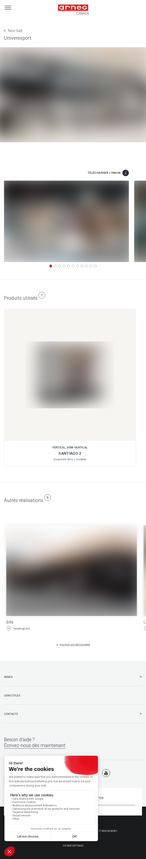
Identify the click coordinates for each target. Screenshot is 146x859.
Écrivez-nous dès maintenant (34, 745)
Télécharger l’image (104, 172)
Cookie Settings (73, 846)
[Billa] (71, 574)
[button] (50, 266)
